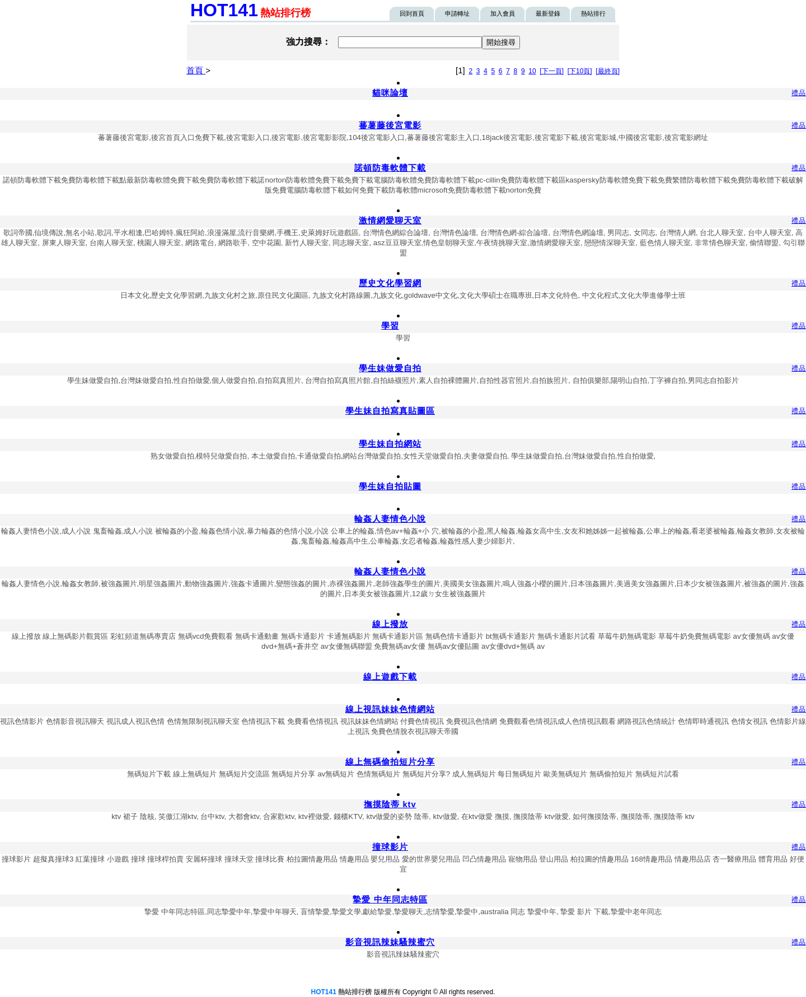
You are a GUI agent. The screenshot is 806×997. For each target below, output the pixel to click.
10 (532, 71)
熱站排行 (593, 13)
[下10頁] (580, 71)
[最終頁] (608, 71)
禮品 (798, 93)
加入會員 (502, 13)
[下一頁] (552, 71)
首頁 (195, 70)
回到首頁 (412, 13)
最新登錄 (548, 13)
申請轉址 (457, 13)
